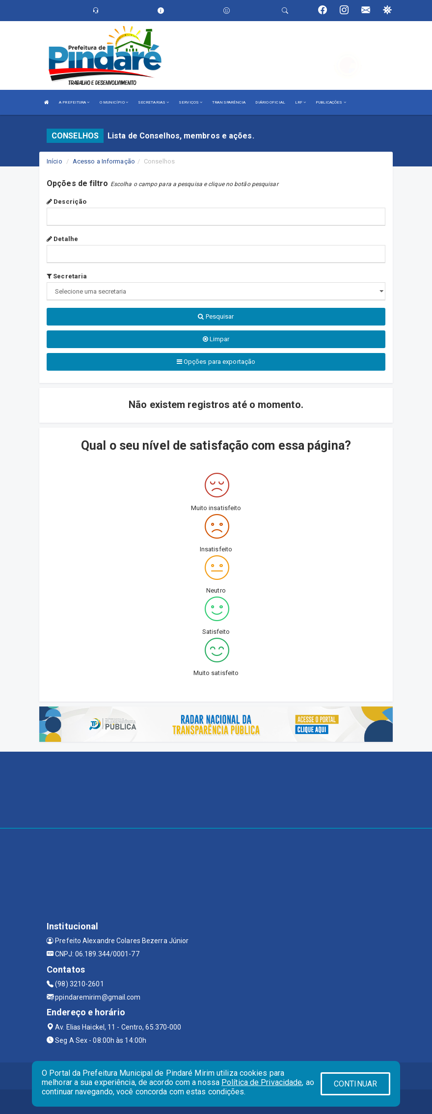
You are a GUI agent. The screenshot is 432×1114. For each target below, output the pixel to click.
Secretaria (67, 276)
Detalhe (62, 239)
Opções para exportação (216, 361)
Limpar (216, 339)
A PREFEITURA (74, 102)
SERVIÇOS (190, 102)
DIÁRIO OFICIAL (270, 102)
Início (54, 161)
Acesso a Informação (104, 161)
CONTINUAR (355, 1083)
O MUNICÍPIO (114, 102)
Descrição (66, 201)
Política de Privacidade (261, 1082)
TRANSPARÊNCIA (228, 102)
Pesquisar (216, 316)
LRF (300, 102)
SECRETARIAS (153, 102)
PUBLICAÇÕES (331, 102)
